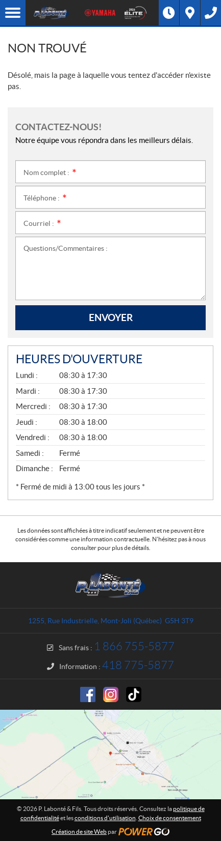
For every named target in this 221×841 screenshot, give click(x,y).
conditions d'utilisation (105, 818)
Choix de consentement (169, 818)
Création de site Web (79, 831)
